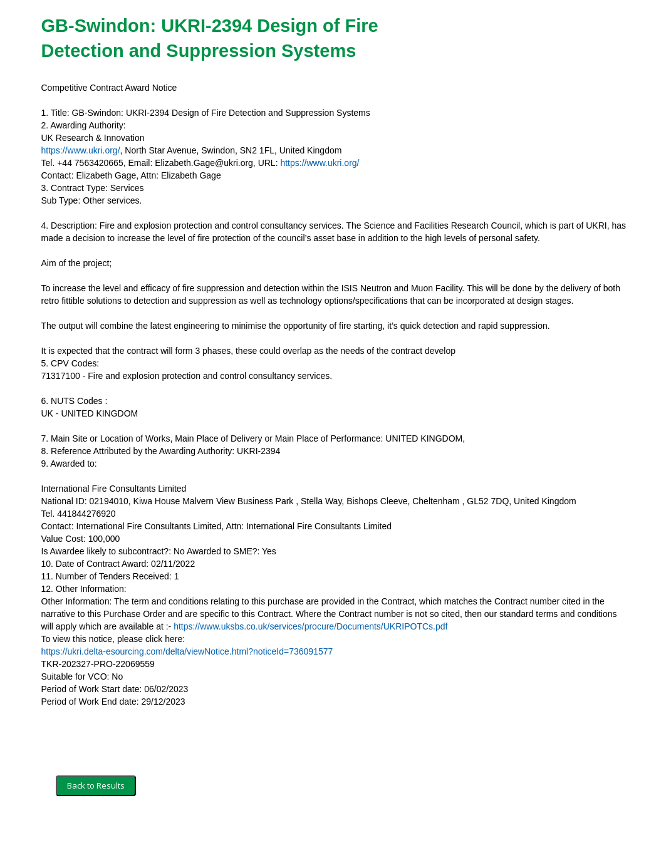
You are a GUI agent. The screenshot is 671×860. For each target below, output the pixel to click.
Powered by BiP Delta (289, 833)
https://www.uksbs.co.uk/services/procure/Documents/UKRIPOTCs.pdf (310, 626)
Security (161, 833)
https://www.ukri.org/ (80, 150)
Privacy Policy (213, 833)
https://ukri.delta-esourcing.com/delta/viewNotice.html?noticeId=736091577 (187, 651)
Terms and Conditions (96, 833)
